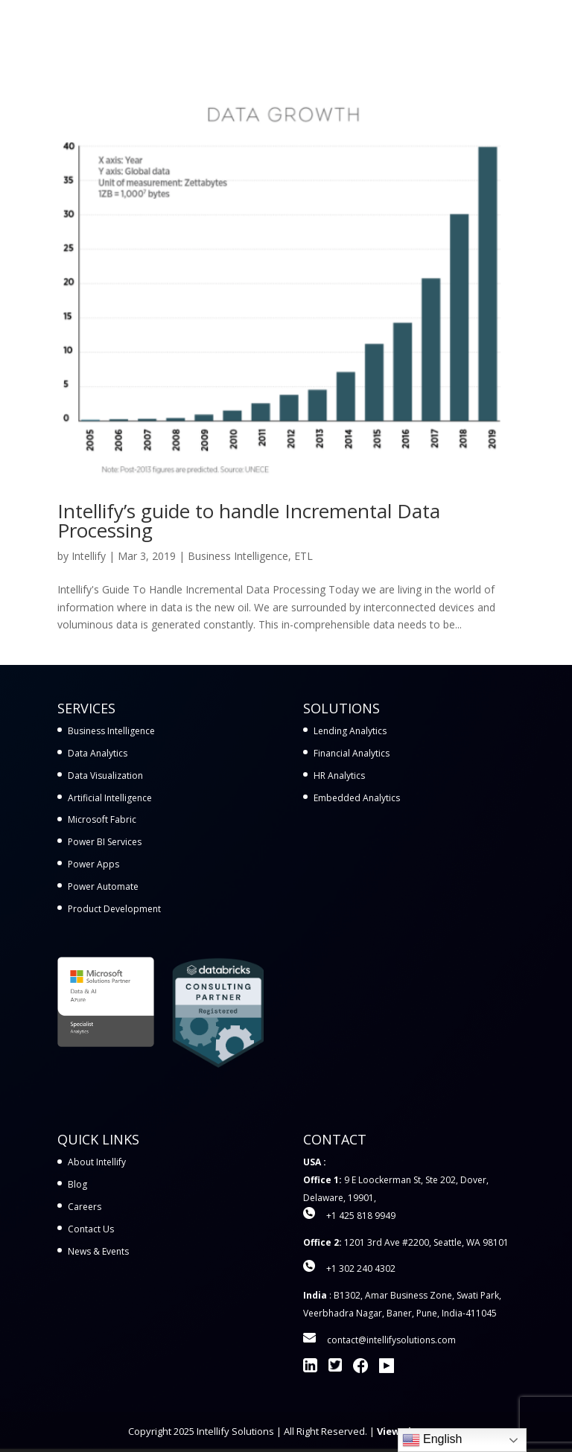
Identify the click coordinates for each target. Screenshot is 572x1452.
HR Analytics (339, 775)
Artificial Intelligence (110, 798)
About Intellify (97, 1162)
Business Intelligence (238, 556)
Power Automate (103, 886)
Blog (77, 1184)
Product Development (114, 908)
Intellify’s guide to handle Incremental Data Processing (248, 520)
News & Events (98, 1251)
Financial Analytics (352, 753)
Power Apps (93, 864)
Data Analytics (97, 753)
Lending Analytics (350, 731)
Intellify (89, 556)
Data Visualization (105, 775)
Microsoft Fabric (102, 819)
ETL (303, 556)
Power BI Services (105, 841)
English (432, 1440)
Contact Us (91, 1229)
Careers (84, 1206)
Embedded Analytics (357, 798)
